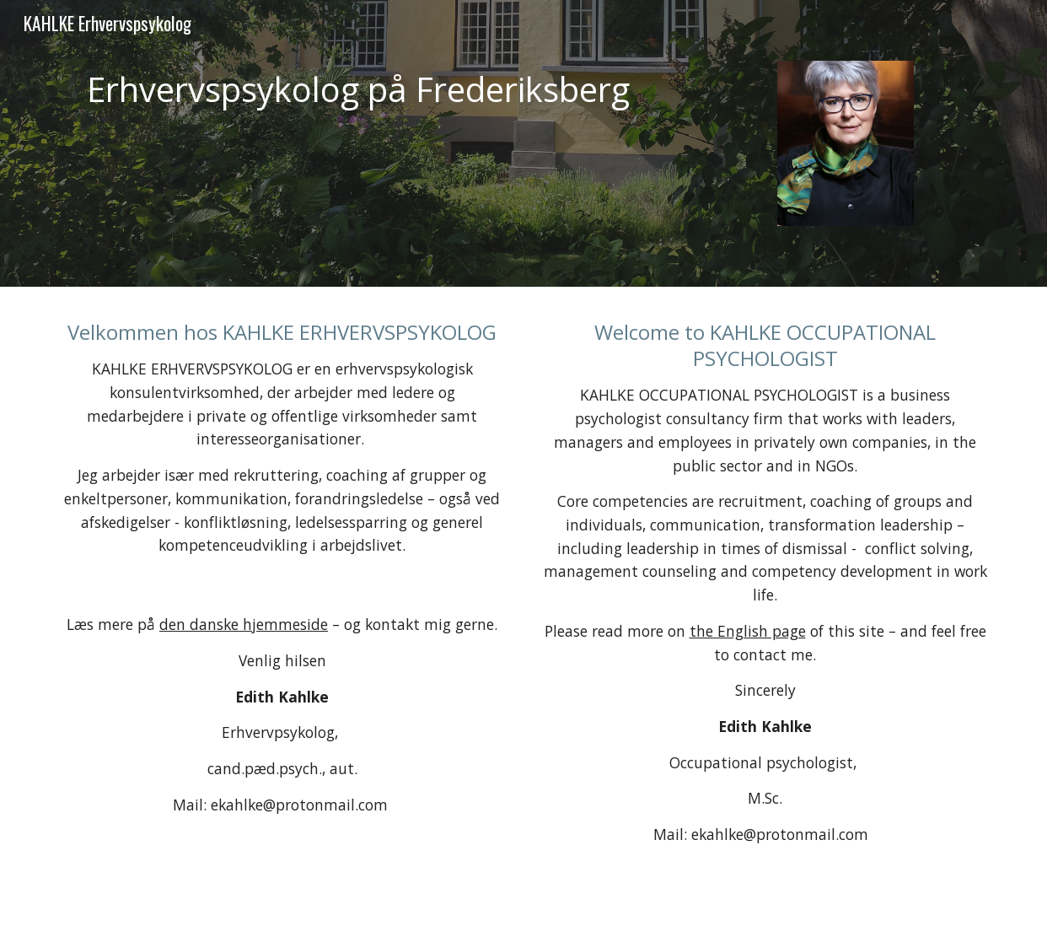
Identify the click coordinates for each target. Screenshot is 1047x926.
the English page (748, 631)
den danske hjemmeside (243, 624)
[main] (362, 89)
